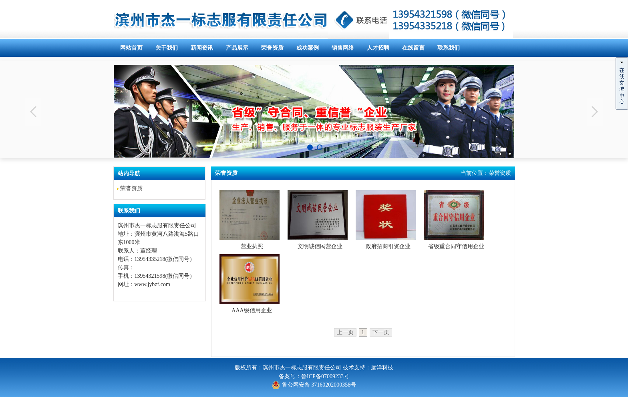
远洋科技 (382, 368)
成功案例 (307, 48)
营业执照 (252, 246)
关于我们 (166, 48)
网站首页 (131, 48)
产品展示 (237, 48)
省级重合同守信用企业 (456, 246)
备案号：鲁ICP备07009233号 (314, 376)
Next (595, 112)
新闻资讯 (202, 48)
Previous (33, 112)
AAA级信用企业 (251, 310)
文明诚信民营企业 (320, 246)
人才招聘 (378, 48)
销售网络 (343, 48)
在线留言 (413, 48)
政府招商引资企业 (388, 246)
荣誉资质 (272, 48)
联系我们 (448, 48)
